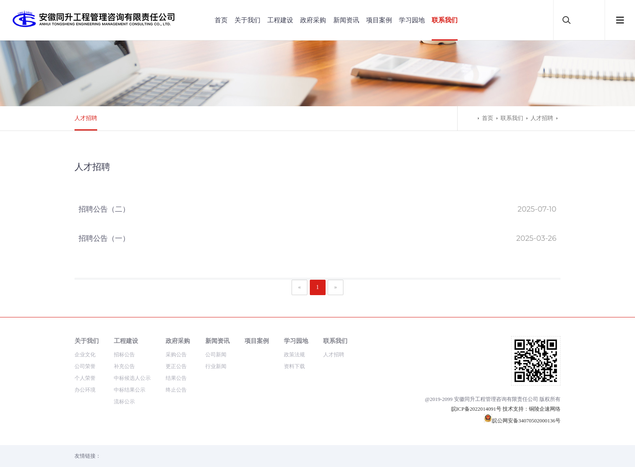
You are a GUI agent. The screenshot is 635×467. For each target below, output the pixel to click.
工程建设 (280, 20)
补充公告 (124, 366)
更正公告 (176, 366)
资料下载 (294, 366)
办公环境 (85, 390)
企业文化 (85, 354)
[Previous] (299, 287)
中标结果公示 (129, 390)
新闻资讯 (346, 20)
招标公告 (124, 354)
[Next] (335, 287)
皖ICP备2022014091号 (476, 409)
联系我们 (445, 20)
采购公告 (176, 354)
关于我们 (247, 20)
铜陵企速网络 (544, 409)
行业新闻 (215, 366)
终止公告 (176, 390)
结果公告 (176, 378)
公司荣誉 (85, 366)
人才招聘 (86, 118)
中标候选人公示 (132, 378)
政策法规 (294, 354)
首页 (221, 20)
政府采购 (313, 20)
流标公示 (124, 401)
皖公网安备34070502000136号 (522, 421)
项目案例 (379, 20)
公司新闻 (215, 354)
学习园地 (412, 20)
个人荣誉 (85, 378)
